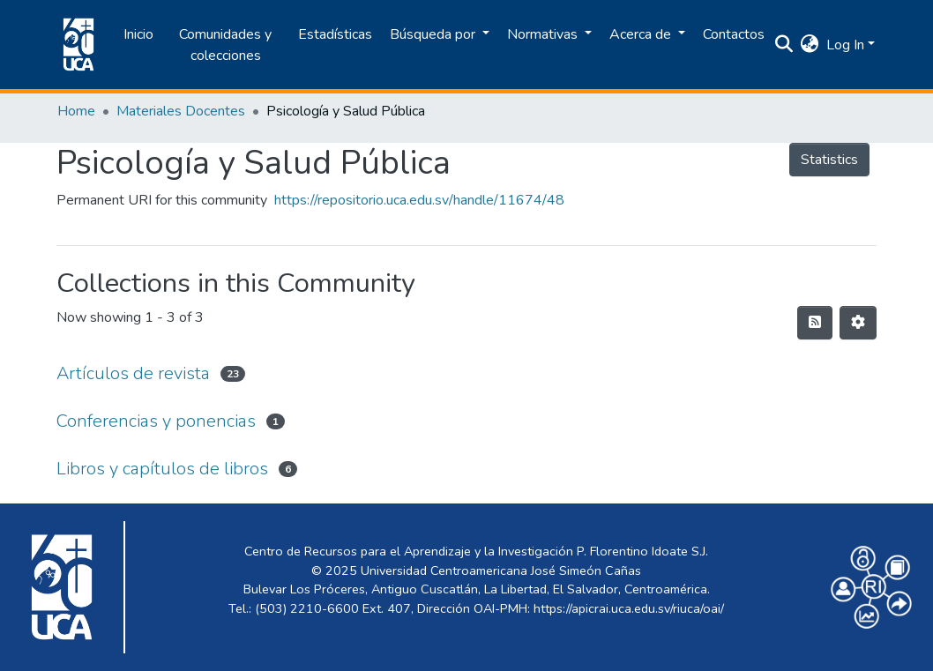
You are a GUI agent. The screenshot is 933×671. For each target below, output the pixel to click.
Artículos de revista (133, 373)
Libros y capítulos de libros (162, 469)
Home (76, 111)
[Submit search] (784, 45)
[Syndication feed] (814, 322)
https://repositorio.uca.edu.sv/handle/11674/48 (419, 200)
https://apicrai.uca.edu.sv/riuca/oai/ (629, 608)
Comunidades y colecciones (225, 45)
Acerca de (642, 34)
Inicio (138, 34)
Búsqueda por (434, 34)
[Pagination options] (858, 322)
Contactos (734, 34)
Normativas (544, 34)
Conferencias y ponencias (156, 421)
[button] (810, 45)
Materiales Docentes (180, 111)
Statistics (829, 159)
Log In (845, 45)
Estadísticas (335, 34)
